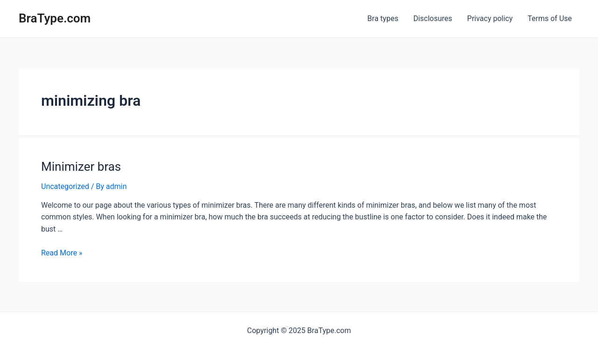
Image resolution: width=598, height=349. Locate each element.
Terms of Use (549, 18)
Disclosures (432, 18)
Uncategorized (65, 186)
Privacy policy (490, 18)
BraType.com (55, 18)
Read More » (61, 252)
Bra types (382, 18)
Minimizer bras (81, 167)
